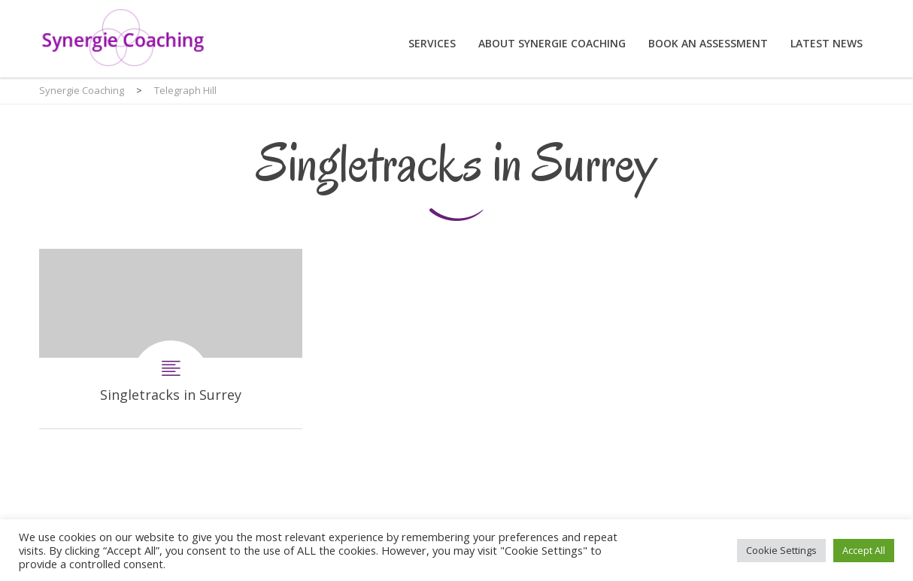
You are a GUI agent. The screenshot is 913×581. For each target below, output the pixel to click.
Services (432, 43)
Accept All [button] (863, 550)
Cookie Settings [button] (781, 550)
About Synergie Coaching (552, 43)
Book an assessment (708, 43)
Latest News (826, 43)
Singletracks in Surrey (170, 338)
